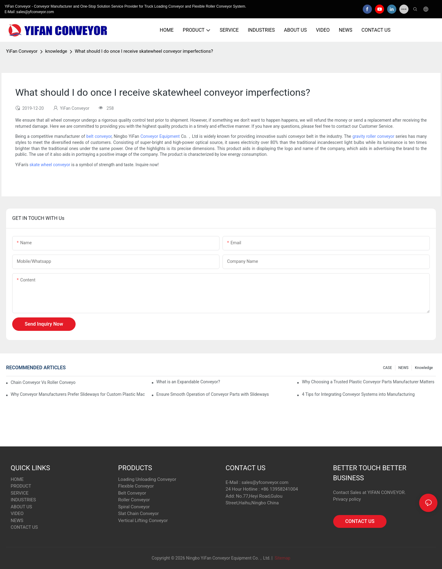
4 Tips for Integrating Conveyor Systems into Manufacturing (358, 394)
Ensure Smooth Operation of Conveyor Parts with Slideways (212, 394)
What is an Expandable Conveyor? (188, 381)
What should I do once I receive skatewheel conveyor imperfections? (144, 51)
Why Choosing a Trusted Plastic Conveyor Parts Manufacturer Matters (368, 381)
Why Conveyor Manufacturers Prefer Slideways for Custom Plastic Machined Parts (78, 394)
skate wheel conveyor (50, 164)
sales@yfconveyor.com (264, 482)
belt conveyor (99, 136)
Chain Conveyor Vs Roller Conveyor (43, 382)
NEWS (403, 368)
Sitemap (281, 558)
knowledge (56, 51)
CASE (387, 368)
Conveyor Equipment (160, 136)
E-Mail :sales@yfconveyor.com (29, 12)
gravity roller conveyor (373, 136)
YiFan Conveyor (21, 51)
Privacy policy (347, 499)
